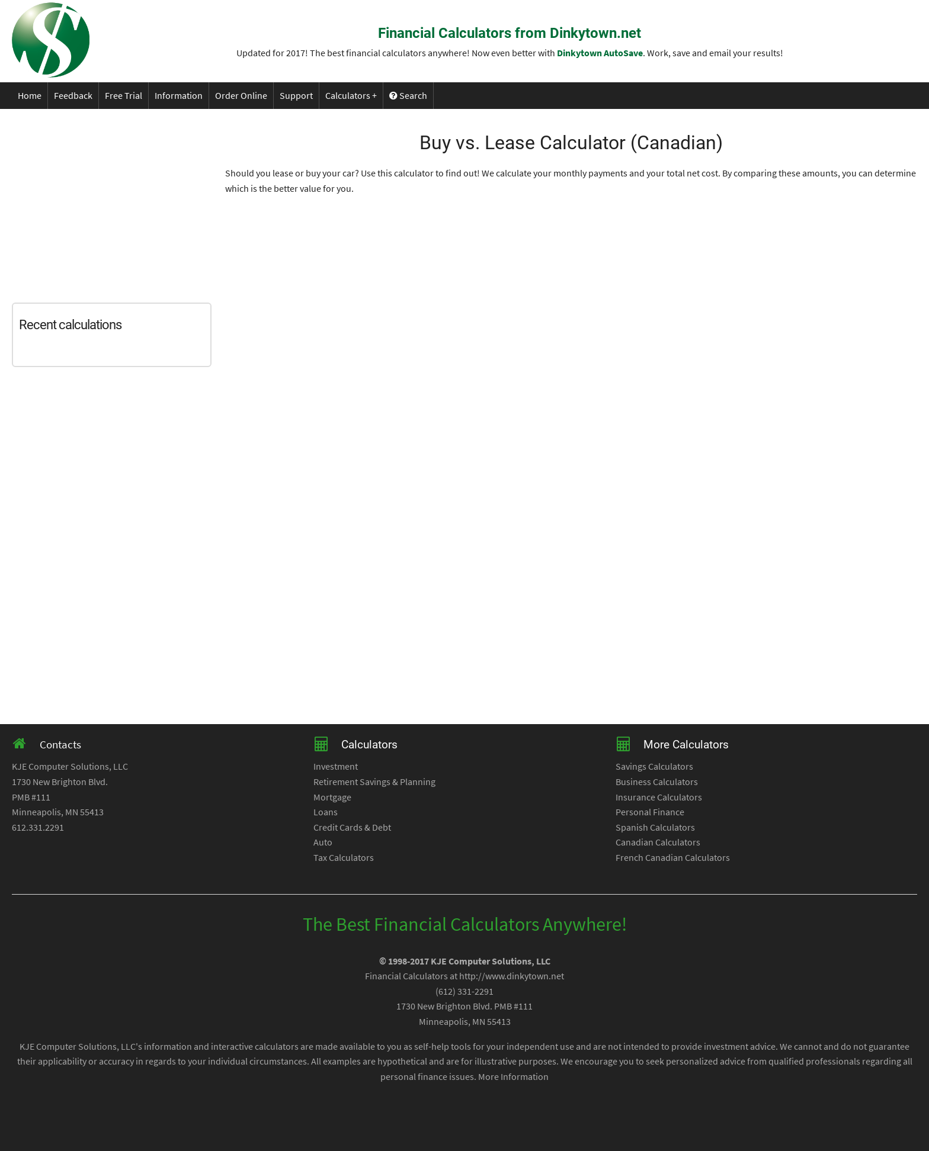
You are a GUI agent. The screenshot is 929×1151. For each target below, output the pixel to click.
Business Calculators (657, 781)
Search (408, 95)
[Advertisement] (118, 203)
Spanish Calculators (655, 827)
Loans (325, 812)
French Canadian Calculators (673, 857)
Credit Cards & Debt (352, 827)
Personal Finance (650, 812)
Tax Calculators (343, 857)
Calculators (347, 95)
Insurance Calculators (659, 797)
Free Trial (123, 95)
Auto (322, 842)
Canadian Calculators (658, 842)
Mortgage (332, 797)
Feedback (73, 95)
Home (29, 95)
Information (179, 95)
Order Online (241, 95)
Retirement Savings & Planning (374, 781)
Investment (335, 766)
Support (296, 95)
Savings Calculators (654, 766)
